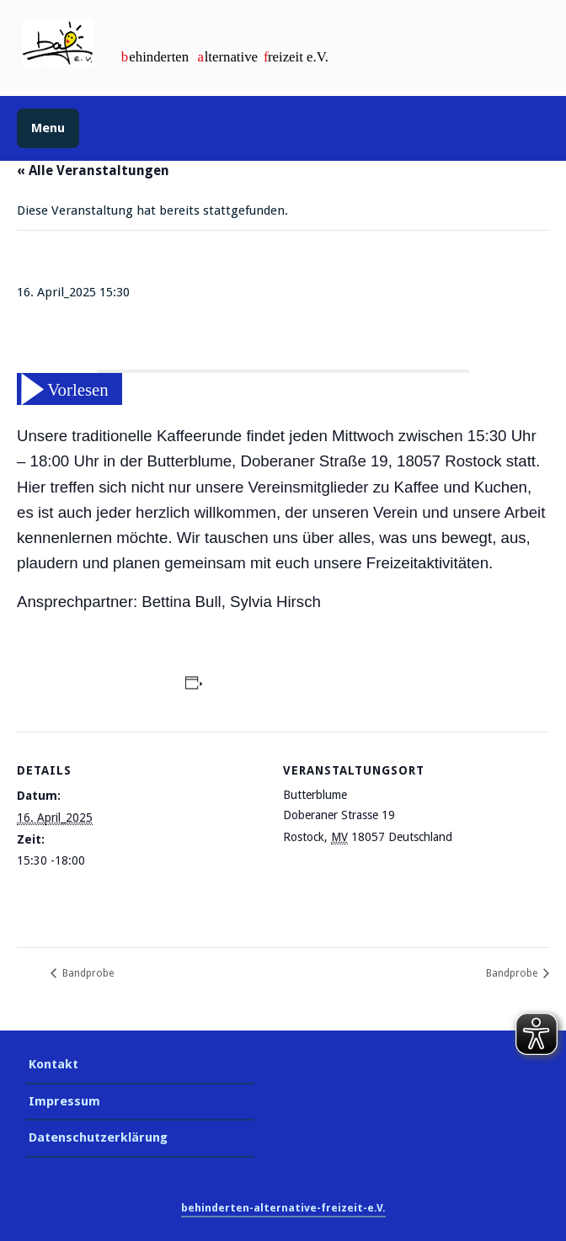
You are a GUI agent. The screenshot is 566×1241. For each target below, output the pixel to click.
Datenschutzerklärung (98, 1137)
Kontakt (53, 1064)
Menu (48, 128)
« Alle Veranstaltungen (93, 170)
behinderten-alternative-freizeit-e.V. (283, 1207)
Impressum (64, 1101)
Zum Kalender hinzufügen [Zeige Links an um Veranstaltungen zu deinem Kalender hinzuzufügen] (284, 685)
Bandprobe (87, 973)
